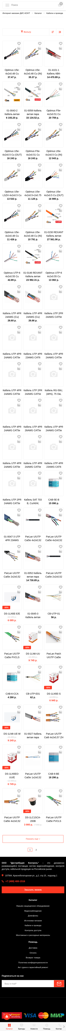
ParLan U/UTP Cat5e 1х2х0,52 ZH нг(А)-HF (32, 775)
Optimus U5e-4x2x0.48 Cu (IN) (33, 234)
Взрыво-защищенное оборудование (33, 906)
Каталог (33, 900)
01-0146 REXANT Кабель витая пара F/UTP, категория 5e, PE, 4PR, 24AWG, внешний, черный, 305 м (33, 274)
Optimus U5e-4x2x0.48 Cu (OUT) (12, 234)
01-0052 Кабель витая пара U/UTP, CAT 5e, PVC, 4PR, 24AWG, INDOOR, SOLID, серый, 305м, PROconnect (33, 575)
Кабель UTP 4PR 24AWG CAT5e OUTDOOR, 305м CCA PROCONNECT (53, 428)
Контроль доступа (33, 930)
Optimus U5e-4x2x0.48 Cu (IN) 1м (33, 72)
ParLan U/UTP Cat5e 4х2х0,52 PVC (53, 538)
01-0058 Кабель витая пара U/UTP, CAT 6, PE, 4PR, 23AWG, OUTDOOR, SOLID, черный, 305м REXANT (33, 112)
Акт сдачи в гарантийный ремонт (33, 967)
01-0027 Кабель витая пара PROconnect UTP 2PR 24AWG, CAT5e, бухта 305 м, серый (33, 735)
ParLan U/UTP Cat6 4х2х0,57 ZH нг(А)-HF (53, 735)
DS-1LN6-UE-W (12, 733)
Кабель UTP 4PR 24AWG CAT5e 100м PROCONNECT (12, 428)
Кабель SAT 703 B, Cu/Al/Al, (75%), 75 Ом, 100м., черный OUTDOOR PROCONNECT (33, 501)
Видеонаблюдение (33, 911)
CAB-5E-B (53, 499)
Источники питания (33, 920)
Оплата (33, 953)
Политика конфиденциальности (33, 962)
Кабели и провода (33, 925)
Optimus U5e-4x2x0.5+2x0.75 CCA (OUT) (32, 193)
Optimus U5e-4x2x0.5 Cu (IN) (53, 153)
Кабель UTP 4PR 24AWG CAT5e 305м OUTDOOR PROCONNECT (53, 356)
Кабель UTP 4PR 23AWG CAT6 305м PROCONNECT (33, 356)
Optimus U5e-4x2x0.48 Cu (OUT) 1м (12, 72)
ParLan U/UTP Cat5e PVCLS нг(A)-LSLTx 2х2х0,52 (54, 819)
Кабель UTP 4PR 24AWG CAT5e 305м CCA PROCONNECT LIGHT (33, 465)
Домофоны (33, 915)
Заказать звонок (33, 889)
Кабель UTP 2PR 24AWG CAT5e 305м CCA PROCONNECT (12, 501)
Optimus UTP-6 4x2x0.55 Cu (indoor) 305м (54, 274)
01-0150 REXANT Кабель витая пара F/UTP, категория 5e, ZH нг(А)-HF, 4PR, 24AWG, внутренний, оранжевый (53, 234)
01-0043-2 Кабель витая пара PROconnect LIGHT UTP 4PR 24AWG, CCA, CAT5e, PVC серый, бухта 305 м (12, 112)
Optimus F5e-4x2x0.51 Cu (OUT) (33, 153)
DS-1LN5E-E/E (12, 613)
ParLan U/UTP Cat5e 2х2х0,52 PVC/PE (53, 575)
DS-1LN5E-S (54, 693)
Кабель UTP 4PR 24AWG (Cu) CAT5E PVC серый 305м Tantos (33, 315)
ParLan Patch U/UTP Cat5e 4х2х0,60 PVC (53, 655)
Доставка (33, 948)
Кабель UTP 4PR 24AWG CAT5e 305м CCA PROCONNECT (12, 465)
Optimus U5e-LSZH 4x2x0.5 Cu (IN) (12, 193)
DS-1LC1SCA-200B (33, 819)
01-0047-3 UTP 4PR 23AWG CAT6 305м (12, 538)
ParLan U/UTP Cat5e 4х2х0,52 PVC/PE (32, 538)
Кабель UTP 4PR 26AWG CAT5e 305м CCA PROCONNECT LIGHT (33, 428)
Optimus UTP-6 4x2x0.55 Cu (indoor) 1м (12, 274)
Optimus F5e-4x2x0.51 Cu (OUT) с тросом (53, 112)
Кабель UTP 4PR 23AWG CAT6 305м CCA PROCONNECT (53, 465)
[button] (64, 1026)
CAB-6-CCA (12, 693)
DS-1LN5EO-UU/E (12, 775)
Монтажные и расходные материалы (33, 935)
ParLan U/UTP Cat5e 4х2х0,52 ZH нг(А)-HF (12, 819)
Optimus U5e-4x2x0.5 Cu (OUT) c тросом (53, 193)
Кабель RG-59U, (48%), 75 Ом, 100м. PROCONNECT (54, 392)
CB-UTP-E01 (33, 693)
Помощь (32, 942)
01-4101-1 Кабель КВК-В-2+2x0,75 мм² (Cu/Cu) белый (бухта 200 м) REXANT (53, 72)
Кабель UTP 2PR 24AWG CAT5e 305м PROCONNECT (33, 392)
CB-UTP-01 (54, 613)
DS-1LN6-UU (33, 653)
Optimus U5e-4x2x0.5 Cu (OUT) (12, 153)
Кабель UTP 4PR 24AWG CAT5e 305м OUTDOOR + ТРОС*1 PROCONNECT (12, 356)
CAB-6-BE (53, 773)
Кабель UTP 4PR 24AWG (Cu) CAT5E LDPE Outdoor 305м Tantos (12, 315)
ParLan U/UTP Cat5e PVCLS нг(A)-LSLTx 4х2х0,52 (12, 655)
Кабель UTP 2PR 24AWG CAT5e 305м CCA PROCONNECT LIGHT (53, 315)
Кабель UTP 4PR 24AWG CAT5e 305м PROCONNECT (12, 392)
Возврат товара (33, 957)
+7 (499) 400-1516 (15, 881)
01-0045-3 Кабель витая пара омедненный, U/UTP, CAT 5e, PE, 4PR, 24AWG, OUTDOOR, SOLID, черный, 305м (33, 615)
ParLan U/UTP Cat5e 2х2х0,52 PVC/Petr (12, 575)
